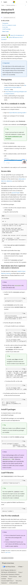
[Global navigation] (1, 2)
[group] (14, 230)
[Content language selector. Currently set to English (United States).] (8, 563)
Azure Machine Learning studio (17, 112)
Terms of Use (19, 580)
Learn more (7, 552)
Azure (2, 5)
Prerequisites (5, 23)
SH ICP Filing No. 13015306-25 (8, 570)
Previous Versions (13, 576)
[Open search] (26, 2)
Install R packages (6, 29)
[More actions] (25, 5)
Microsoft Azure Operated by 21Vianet (10, 574)
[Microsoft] (14, 2)
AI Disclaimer (4, 576)
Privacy (20, 572)
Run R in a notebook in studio (9, 25)
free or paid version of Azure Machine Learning (15, 87)
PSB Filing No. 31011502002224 (8, 572)
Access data (5, 27)
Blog (20, 576)
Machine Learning (10, 5)
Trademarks (3, 583)
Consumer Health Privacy (7, 580)
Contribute (3, 578)
